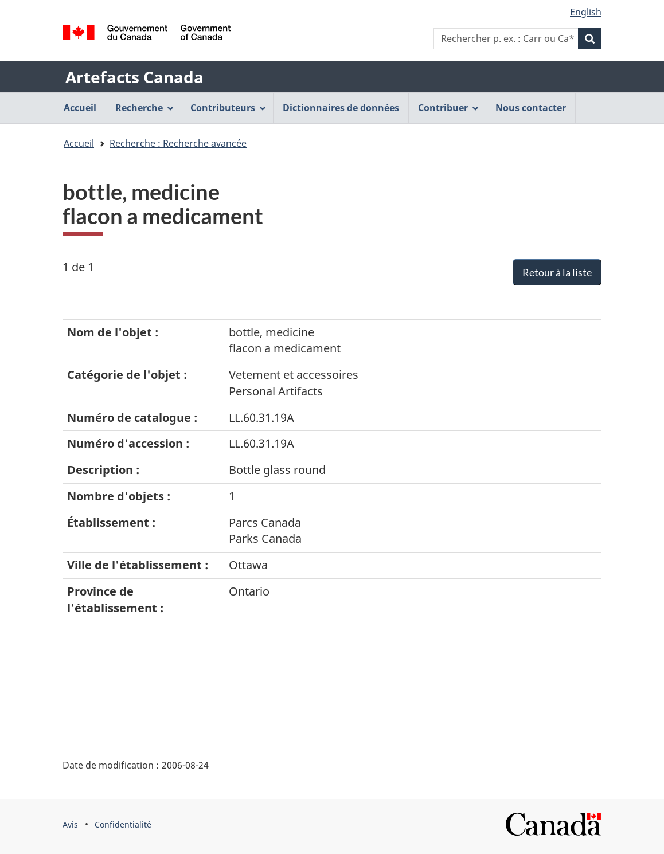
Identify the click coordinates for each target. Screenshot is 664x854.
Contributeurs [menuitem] (228, 107)
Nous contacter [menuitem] (530, 107)
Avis (70, 824)
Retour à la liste (557, 272)
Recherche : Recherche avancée (178, 143)
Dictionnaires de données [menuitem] (341, 107)
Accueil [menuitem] (80, 107)
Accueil (79, 143)
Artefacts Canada (134, 77)
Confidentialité (123, 824)
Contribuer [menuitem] (448, 107)
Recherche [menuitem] (144, 107)
